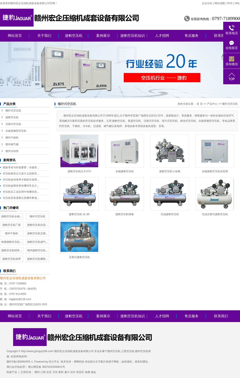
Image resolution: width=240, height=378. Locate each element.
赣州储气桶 (12, 144)
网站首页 (15, 35)
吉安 (48, 372)
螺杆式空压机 (13, 110)
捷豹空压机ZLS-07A (79, 171)
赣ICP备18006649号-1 (20, 361)
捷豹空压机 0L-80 (79, 214)
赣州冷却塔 (12, 151)
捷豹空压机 (73, 35)
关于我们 (44, 35)
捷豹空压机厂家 (11, 224)
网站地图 (219, 3)
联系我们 (221, 35)
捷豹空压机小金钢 (169, 171)
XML (237, 3)
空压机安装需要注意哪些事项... (21, 197)
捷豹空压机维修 (124, 214)
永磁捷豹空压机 (124, 171)
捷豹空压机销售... (11, 250)
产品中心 (212, 103)
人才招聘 (162, 35)
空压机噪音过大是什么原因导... (21, 173)
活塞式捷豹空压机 (79, 257)
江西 (43, 372)
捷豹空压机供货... (37, 224)
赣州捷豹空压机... (37, 250)
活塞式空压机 (13, 124)
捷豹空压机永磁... (11, 216)
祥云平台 (54, 361)
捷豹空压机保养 (11, 258)
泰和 (60, 372)
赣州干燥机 (12, 137)
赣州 (37, 372)
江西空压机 (127, 351)
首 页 (199, 103)
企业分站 (207, 3)
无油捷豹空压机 (170, 214)
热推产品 (12, 372)
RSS (230, 3)
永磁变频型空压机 (15, 130)
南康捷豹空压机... (11, 241)
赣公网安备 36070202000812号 (46, 366)
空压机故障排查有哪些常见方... (21, 185)
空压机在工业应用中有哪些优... (21, 191)
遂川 (67, 372)
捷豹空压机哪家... (37, 258)
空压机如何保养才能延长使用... (21, 179)
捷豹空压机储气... (37, 241)
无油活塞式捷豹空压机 (215, 214)
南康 (87, 372)
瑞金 (93, 372)
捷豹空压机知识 (132, 35)
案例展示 (103, 35)
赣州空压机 (113, 351)
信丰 (72, 372)
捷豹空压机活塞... (37, 233)
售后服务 (192, 35)
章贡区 (80, 372)
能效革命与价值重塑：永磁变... (21, 167)
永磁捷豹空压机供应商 (215, 171)
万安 (55, 372)
